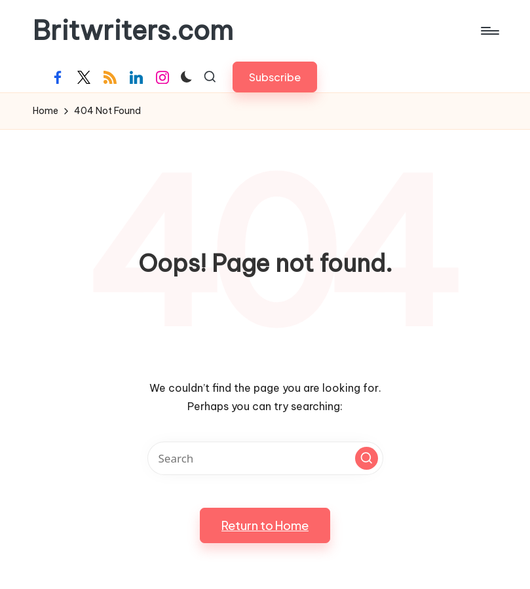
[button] (275, 77)
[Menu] (489, 30)
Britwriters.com (133, 30)
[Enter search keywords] (265, 458)
